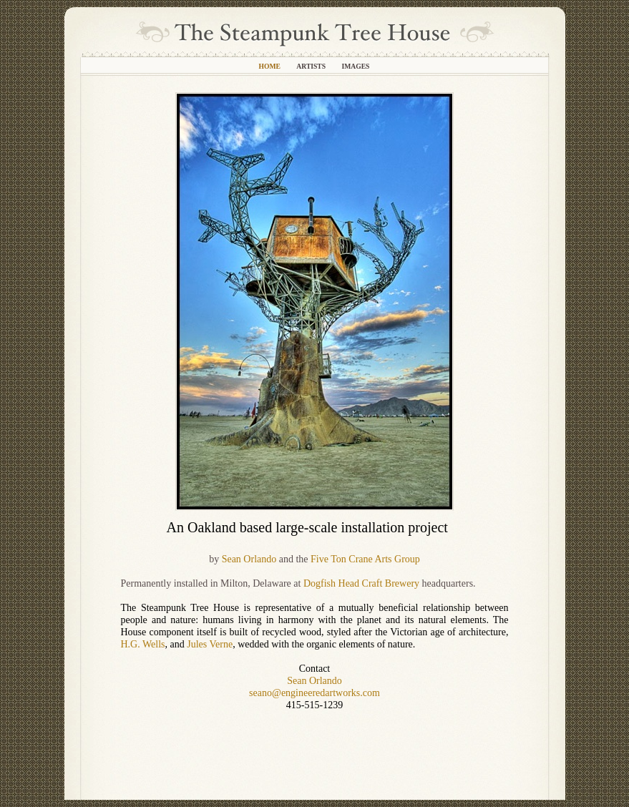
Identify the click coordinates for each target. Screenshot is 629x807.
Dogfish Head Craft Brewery (361, 583)
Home (271, 66)
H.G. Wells (143, 644)
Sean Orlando (249, 559)
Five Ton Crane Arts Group (365, 559)
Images (355, 66)
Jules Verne (210, 644)
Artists (311, 66)
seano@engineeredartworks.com (314, 693)
